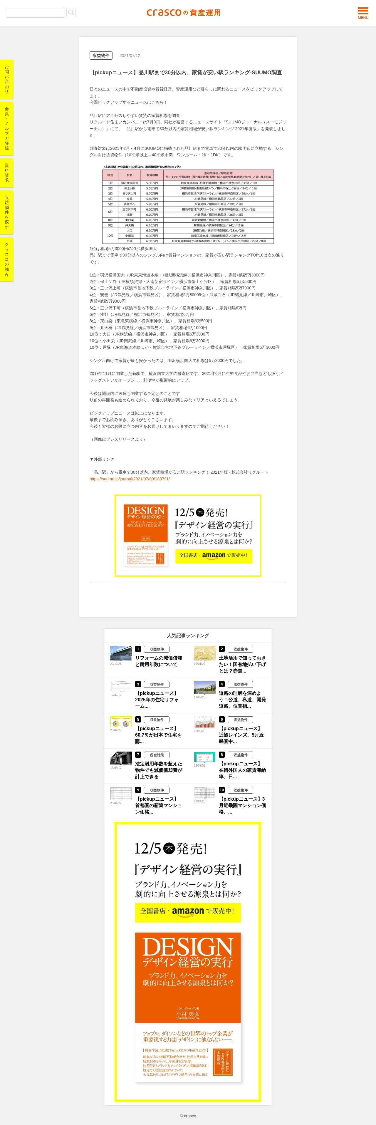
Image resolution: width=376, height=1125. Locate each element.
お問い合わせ (7, 79)
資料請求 (7, 172)
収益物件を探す (7, 212)
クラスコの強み (7, 259)
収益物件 (101, 55)
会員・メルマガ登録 (7, 128)
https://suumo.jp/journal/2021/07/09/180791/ (130, 479)
